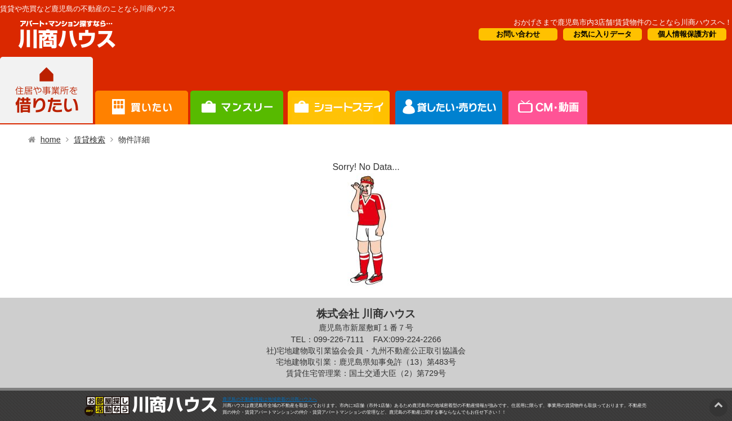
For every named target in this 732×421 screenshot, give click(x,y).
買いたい (141, 90)
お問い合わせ (518, 34)
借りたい (46, 90)
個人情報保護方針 (687, 34)
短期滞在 (236, 90)
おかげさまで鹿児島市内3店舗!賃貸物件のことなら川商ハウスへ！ (623, 22)
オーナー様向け (338, 90)
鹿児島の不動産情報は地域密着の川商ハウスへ (269, 399)
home (51, 139)
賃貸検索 (89, 139)
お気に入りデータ (602, 34)
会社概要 (547, 90)
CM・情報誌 (449, 90)
